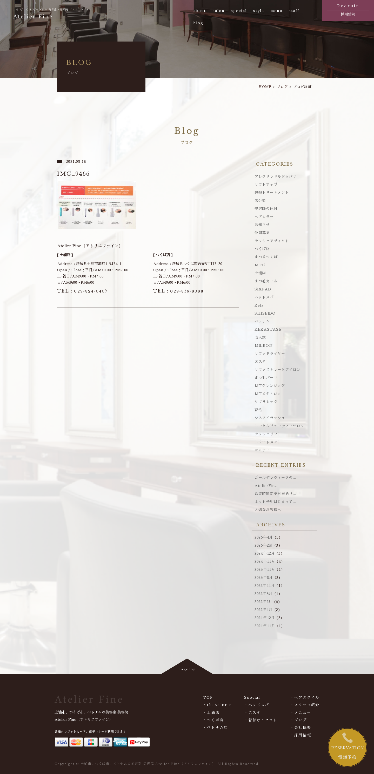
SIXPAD (263, 289)
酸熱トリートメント (272, 192)
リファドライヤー (270, 353)
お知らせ (262, 225)
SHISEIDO (265, 313)
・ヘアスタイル (304, 697)
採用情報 (348, 9)
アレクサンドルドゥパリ (276, 176)
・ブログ (298, 720)
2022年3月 (264, 593)
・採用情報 (300, 735)
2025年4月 (264, 537)
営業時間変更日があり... (275, 493)
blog (198, 23)
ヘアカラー (264, 217)
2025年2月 (264, 545)
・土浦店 (211, 712)
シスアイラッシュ (270, 418)
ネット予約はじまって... (275, 502)
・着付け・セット (261, 720)
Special (252, 697)
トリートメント (268, 442)
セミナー (262, 450)
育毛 (258, 410)
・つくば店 (213, 720)
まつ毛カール (266, 281)
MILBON (264, 345)
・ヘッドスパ (256, 705)
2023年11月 (265, 569)
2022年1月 (264, 610)
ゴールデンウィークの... (275, 477)
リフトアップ (266, 184)
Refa (259, 305)
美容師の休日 (266, 209)
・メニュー (300, 712)
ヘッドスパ (264, 297)
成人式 (260, 337)
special (239, 10)
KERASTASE (268, 329)
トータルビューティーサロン (279, 426)
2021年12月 (265, 618)
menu (276, 10)
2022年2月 (263, 601)
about (199, 10)
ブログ (282, 87)
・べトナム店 (215, 727)
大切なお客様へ (268, 510)
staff (294, 10)
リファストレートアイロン (277, 369)
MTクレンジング (270, 386)
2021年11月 (265, 626)
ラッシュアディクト (272, 241)
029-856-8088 (178, 291)
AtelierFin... (267, 485)
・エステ (252, 712)
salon (219, 10)
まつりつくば (266, 257)
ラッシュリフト (268, 434)
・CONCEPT (217, 705)
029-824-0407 (82, 291)
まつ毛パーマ (266, 377)
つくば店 (262, 249)
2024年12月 (265, 553)
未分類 (260, 200)
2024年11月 (265, 561)
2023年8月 (264, 577)
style (258, 10)
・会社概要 (300, 727)
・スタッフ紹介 (304, 705)
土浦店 (260, 273)
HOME (265, 87)
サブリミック (266, 402)
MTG (260, 265)
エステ (260, 361)
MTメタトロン (268, 394)
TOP (208, 697)
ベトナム (262, 321)
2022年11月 (265, 585)
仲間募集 (262, 233)
